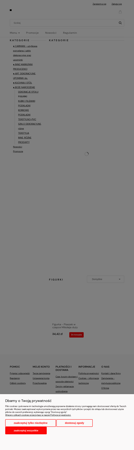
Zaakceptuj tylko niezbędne (30, 423)
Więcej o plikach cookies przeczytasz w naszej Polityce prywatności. (38, 415)
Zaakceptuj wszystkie (26, 430)
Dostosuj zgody (74, 423)
